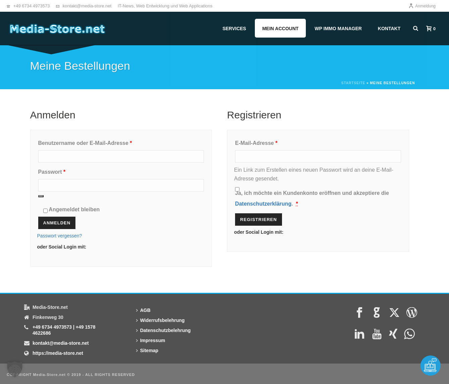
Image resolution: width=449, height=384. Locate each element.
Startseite (353, 83)
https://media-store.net (58, 353)
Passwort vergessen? (59, 235)
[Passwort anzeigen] (41, 196)
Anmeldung (422, 6)
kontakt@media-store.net (87, 5)
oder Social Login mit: (62, 247)
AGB (143, 310)
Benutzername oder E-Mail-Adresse (100, 142)
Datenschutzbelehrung (163, 330)
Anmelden (57, 222)
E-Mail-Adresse (271, 142)
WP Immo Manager (338, 28)
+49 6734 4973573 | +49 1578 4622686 (64, 330)
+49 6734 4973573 (31, 5)
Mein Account (280, 28)
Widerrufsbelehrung (160, 320)
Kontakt (389, 28)
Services (234, 28)
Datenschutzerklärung (263, 204)
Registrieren (258, 219)
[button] (15, 369)
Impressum (150, 340)
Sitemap (147, 350)
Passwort (67, 171)
